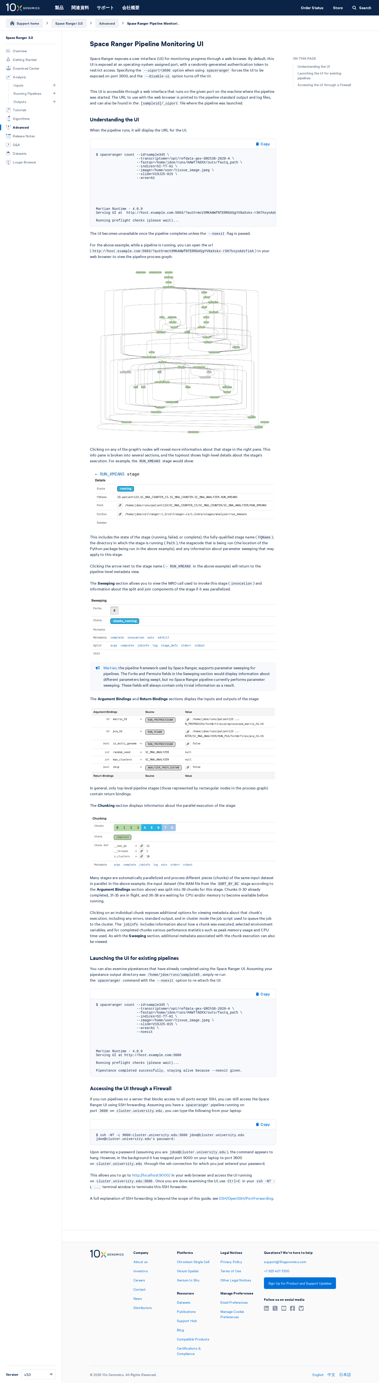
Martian (110, 667)
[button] (54, 85)
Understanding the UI (314, 66)
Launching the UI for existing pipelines (319, 75)
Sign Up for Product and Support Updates (300, 1283)
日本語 (345, 1374)
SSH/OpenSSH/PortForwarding (246, 1198)
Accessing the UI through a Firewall (324, 84)
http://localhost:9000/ (151, 1174)
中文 (331, 1374)
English (318, 1374)
